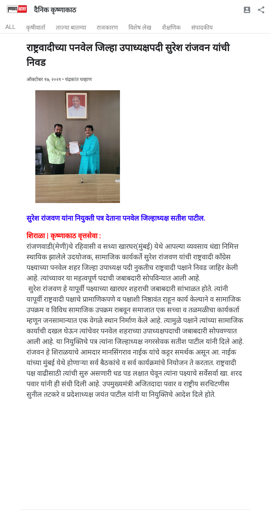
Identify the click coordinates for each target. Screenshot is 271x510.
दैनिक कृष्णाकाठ (55, 10)
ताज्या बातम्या (71, 27)
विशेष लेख (139, 27)
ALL (10, 26)
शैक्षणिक (171, 27)
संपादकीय (202, 27)
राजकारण (107, 27)
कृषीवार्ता (35, 27)
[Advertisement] (135, 460)
